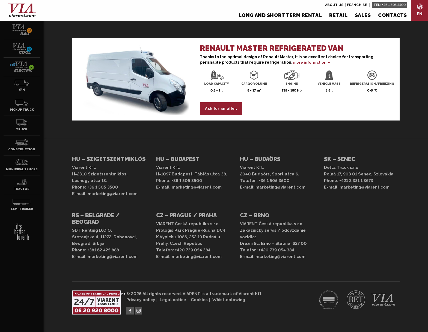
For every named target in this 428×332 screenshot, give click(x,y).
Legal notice (173, 299)
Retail (338, 15)
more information (309, 62)
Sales (363, 15)
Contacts (392, 15)
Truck (22, 125)
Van (22, 85)
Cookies (199, 299)
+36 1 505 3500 (394, 5)
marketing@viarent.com (113, 193)
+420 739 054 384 (192, 250)
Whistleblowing (228, 299)
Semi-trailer (22, 204)
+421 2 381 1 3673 (356, 180)
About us (334, 5)
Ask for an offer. (221, 108)
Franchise (357, 5)
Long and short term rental (280, 15)
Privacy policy (140, 299)
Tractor (22, 184)
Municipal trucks (22, 165)
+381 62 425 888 (103, 250)
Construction (21, 145)
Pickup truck (22, 105)
